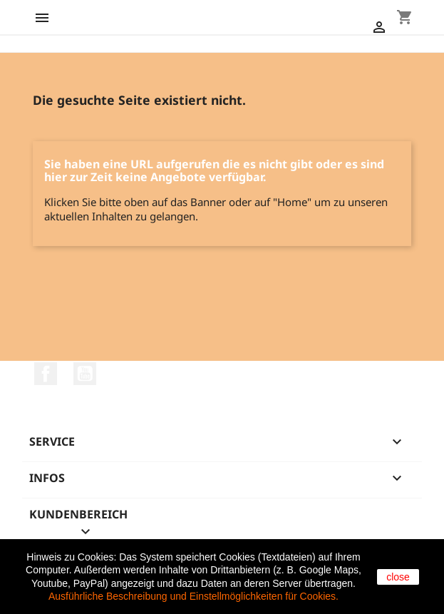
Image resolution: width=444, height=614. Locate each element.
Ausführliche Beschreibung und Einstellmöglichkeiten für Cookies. (193, 596)
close (398, 577)
